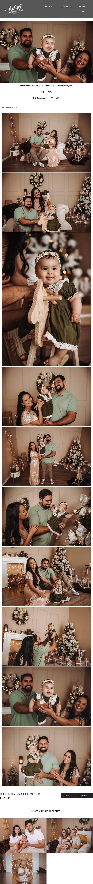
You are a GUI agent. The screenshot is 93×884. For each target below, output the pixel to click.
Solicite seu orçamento (77, 796)
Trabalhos (65, 6)
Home (48, 6)
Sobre (82, 6)
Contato (81, 11)
